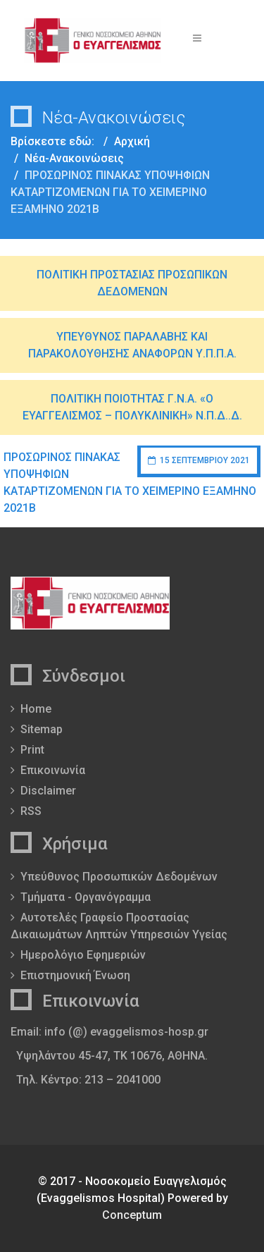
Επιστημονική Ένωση (75, 975)
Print (32, 749)
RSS (31, 811)
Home (35, 709)
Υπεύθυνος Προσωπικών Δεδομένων (119, 876)
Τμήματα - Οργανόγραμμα (85, 897)
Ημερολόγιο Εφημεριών (83, 955)
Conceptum (132, 1215)
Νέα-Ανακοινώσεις (74, 158)
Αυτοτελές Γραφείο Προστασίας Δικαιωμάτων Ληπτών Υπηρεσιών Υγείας (119, 926)
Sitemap (41, 729)
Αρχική (132, 141)
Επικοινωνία (52, 770)
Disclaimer (48, 790)
